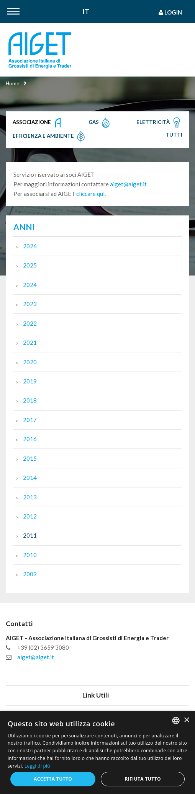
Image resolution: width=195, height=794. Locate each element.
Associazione (38, 123)
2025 (30, 265)
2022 (30, 323)
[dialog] (97, 752)
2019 (30, 381)
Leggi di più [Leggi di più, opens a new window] (37, 766)
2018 (30, 400)
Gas (99, 123)
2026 (30, 246)
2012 (30, 516)
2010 (30, 554)
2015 (30, 458)
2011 (30, 535)
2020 (30, 362)
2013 (30, 497)
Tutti (174, 135)
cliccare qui (90, 193)
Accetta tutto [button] (53, 779)
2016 (30, 438)
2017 (30, 419)
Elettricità (159, 123)
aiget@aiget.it (128, 184)
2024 (30, 284)
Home (12, 83)
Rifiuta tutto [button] (143, 779)
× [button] (186, 720)
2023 (30, 303)
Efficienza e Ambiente (50, 136)
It (86, 11)
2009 (30, 574)
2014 (30, 477)
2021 (30, 342)
